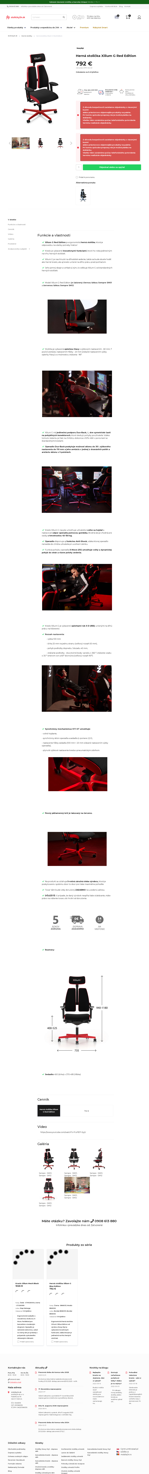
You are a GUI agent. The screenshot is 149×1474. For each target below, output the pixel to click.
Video (10, 234)
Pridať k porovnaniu (85, 177)
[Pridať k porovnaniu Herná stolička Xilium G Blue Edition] (52, 1342)
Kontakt (127, 6)
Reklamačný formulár (16, 1467)
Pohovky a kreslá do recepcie (73, 1464)
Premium (84, 27)
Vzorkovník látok (111, 6)
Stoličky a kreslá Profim (70, 1467)
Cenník (11, 229)
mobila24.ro (124, 1454)
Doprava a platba (96, 6)
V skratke (12, 220)
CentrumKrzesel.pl (127, 1449)
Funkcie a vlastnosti (17, 224)
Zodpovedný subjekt (19, 249)
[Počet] (79, 167)
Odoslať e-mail (15, 1382)
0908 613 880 (13, 6)
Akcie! (70, 27)
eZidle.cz (123, 1452)
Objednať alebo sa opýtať (112, 167)
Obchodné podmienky (16, 1449)
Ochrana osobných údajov (18, 1456)
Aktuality (41, 1367)
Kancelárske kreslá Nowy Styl (98, 1449)
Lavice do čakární (68, 1453)
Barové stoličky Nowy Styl (71, 1460)
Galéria (11, 239)
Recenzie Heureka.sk (16, 1460)
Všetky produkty (15, 27)
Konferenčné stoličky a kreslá (72, 1449)
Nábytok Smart (100, 27)
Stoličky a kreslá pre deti (44, 1473)
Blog (121, 6)
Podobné (12, 244)
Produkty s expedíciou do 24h (44, 27)
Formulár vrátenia (15, 1464)
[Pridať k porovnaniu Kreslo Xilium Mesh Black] (18, 1342)
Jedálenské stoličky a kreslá (72, 1456)
